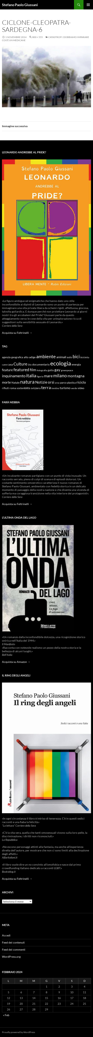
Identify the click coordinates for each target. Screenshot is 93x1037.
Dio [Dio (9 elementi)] (30, 364)
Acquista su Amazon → (16, 661)
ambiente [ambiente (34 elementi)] (46, 356)
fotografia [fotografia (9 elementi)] (42, 370)
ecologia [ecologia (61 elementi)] (60, 363)
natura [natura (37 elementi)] (27, 382)
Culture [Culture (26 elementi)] (20, 363)
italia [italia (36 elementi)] (31, 375)
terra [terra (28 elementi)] (46, 387)
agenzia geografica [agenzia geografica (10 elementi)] (12, 357)
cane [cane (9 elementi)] (4, 364)
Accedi (6, 935)
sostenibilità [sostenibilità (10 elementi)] (23, 388)
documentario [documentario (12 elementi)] (41, 364)
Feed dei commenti (13, 949)
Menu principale (88, 4)
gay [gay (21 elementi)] (57, 369)
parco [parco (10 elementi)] (63, 382)
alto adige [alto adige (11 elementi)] (30, 357)
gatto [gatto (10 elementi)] (51, 370)
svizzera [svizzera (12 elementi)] (36, 388)
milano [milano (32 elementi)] (60, 375)
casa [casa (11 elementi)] (10, 364)
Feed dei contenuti (13, 942)
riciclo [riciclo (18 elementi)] (81, 382)
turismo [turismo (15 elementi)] (65, 388)
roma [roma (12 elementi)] (12, 388)
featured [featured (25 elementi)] (21, 369)
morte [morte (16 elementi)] (6, 382)
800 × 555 (37, 37)
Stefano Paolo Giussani (20, 5)
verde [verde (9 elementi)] (74, 388)
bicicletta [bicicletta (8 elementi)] (84, 357)
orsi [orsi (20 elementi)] (51, 382)
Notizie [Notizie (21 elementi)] (41, 382)
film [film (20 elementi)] (33, 369)
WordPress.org (11, 956)
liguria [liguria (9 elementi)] (40, 376)
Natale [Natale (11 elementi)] (15, 382)
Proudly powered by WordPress (18, 1032)
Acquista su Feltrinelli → (17, 332)
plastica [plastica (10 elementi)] (71, 382)
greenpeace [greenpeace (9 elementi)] (67, 370)
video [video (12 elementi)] (81, 388)
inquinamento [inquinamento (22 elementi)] (14, 375)
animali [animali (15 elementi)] (61, 357)
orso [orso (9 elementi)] (57, 382)
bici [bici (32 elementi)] (76, 356)
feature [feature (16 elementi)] (7, 370)
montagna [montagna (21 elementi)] (75, 376)
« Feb (6, 1015)
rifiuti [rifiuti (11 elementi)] (5, 388)
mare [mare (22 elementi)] (48, 375)
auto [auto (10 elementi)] (69, 357)
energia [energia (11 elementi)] (76, 364)
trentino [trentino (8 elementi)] (55, 388)
